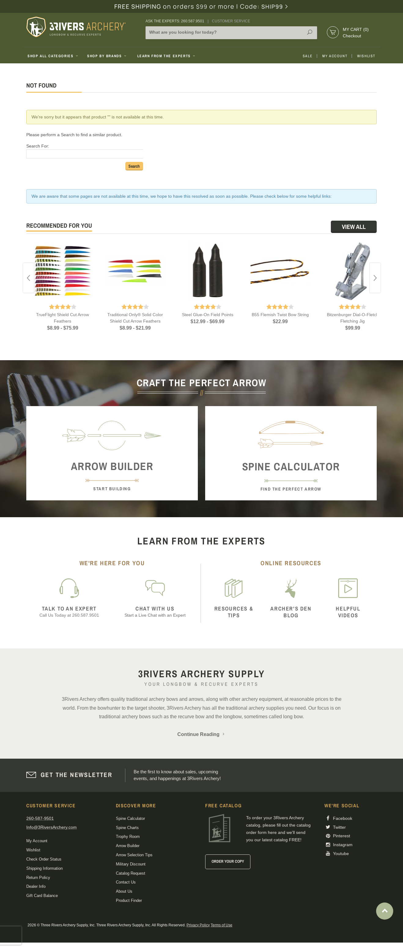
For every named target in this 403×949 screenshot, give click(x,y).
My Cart (356, 29)
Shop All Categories (53, 56)
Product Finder (129, 900)
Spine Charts (127, 827)
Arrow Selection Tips (134, 855)
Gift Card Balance (42, 895)
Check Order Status (43, 859)
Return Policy (38, 877)
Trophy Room (128, 836)
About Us (124, 891)
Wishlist (366, 56)
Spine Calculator (130, 818)
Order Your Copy (228, 861)
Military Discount (131, 864)
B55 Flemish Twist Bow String (280, 314)
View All (354, 226)
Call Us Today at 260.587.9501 (69, 611)
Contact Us (126, 882)
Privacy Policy (198, 925)
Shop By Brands (107, 56)
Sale (307, 56)
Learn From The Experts (166, 56)
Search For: (37, 146)
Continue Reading (201, 734)
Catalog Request (130, 873)
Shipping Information (44, 868)
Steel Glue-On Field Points (207, 314)
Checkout (352, 35)
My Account (334, 56)
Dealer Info (36, 886)
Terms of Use (221, 925)
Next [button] (375, 278)
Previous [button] (28, 278)
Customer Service (231, 21)
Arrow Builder (127, 845)
